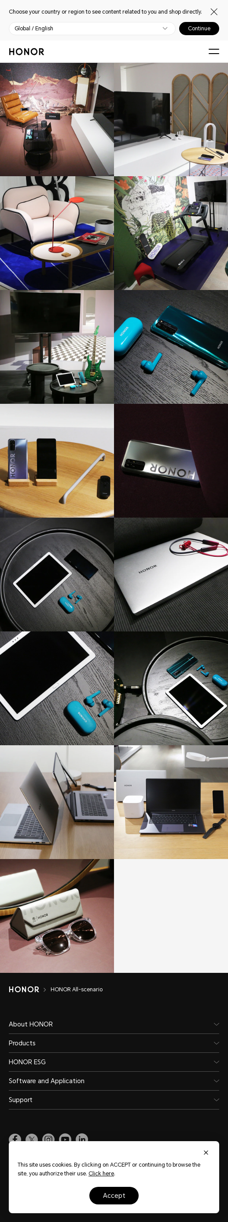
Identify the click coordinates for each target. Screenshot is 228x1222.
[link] (15, 1139)
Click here (101, 1174)
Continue (199, 28)
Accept (114, 1195)
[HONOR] (30, 989)
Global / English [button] (34, 28)
